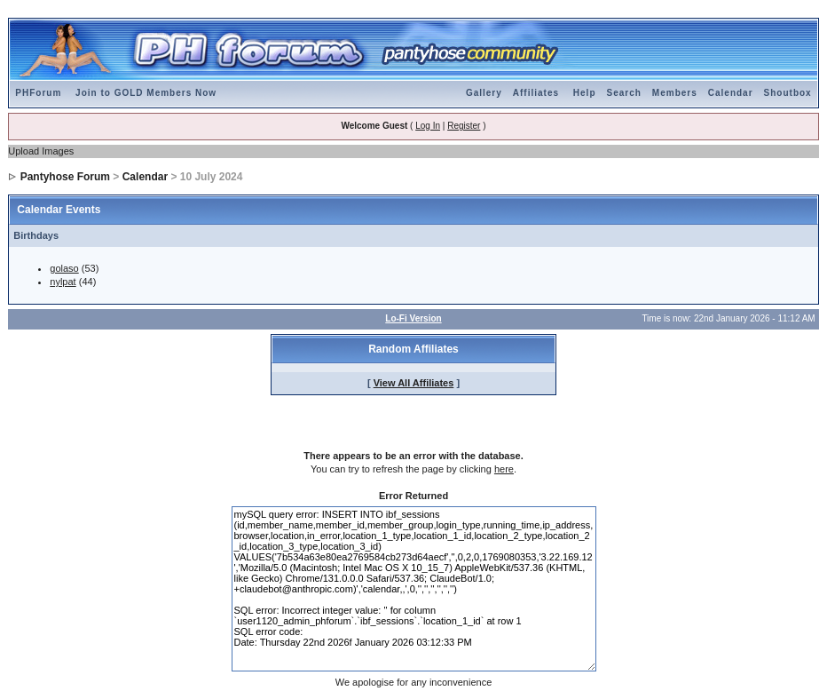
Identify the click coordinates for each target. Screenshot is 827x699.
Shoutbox (788, 93)
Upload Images (41, 151)
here (504, 469)
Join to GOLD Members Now (146, 93)
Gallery (484, 93)
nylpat (62, 281)
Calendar (730, 93)
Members (674, 93)
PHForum (38, 93)
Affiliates (536, 93)
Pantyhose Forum (65, 177)
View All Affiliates (414, 382)
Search (624, 93)
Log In (427, 126)
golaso (64, 268)
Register (463, 126)
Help (584, 93)
